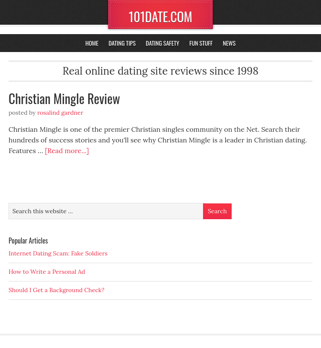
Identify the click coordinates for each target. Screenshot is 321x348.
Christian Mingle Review (64, 98)
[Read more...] (67, 150)
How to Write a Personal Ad (47, 272)
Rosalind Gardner (60, 112)
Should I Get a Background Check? (56, 290)
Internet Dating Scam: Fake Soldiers (58, 253)
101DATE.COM (160, 16)
